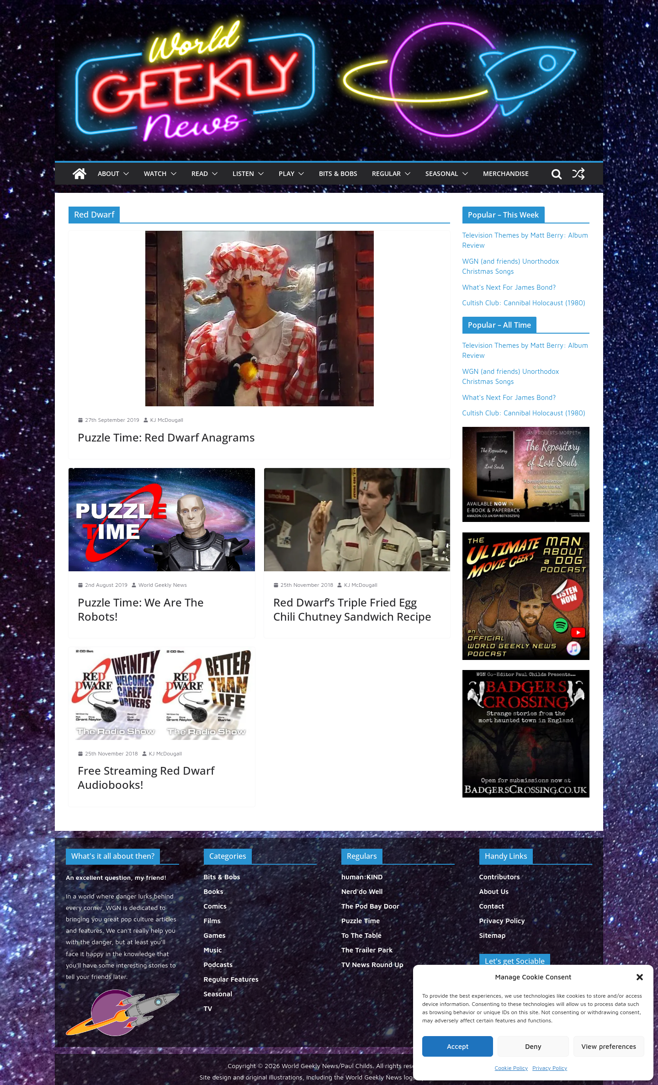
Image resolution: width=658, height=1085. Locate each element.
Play (286, 173)
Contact (491, 906)
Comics (215, 906)
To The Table (361, 935)
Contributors (499, 877)
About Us (494, 891)
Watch (155, 173)
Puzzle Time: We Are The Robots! (141, 609)
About (108, 173)
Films (212, 921)
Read (199, 173)
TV (208, 1008)
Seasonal (441, 173)
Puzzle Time (360, 921)
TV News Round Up (372, 964)
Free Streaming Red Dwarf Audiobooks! (146, 777)
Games (215, 935)
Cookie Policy (511, 1067)
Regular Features (231, 979)
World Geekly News (162, 584)
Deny (533, 1046)
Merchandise (506, 173)
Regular (386, 173)
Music (213, 950)
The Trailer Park (367, 950)
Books (213, 891)
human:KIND (362, 877)
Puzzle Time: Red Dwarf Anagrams (166, 437)
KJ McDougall (166, 419)
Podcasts (218, 964)
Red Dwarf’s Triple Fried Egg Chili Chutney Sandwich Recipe (352, 609)
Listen (243, 173)
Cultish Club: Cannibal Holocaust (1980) (523, 303)
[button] (639, 977)
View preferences (608, 1046)
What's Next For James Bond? (509, 287)
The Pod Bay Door (370, 906)
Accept (458, 1046)
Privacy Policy (549, 1067)
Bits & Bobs (338, 173)
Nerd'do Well (362, 891)
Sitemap (492, 935)
